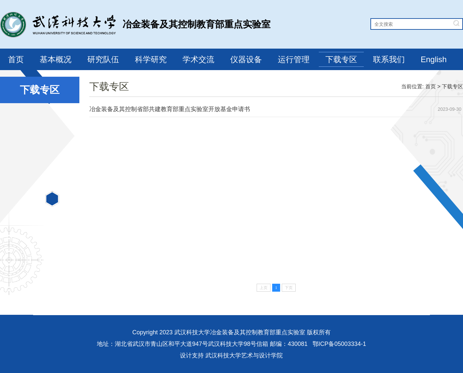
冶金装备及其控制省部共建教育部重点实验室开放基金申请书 (169, 109)
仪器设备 (246, 59)
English (434, 59)
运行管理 (294, 59)
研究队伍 (103, 59)
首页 (16, 59)
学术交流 (198, 59)
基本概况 (55, 59)
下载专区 (341, 59)
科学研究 (151, 59)
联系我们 (389, 59)
